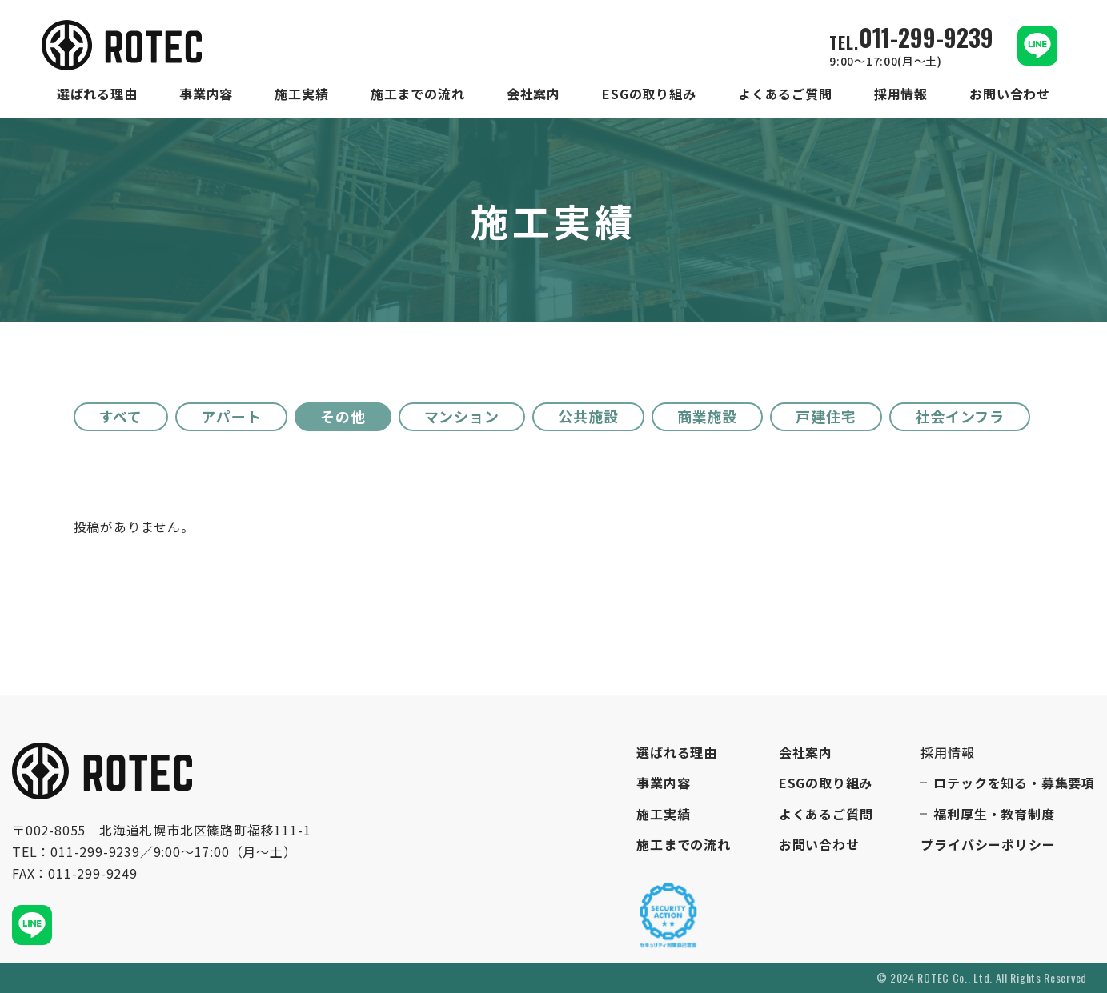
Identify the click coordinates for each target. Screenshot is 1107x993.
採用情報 (901, 94)
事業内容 (206, 94)
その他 (343, 416)
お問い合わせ (1009, 94)
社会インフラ (960, 416)
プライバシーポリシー (987, 844)
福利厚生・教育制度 (993, 814)
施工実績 (301, 94)
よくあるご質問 (785, 94)
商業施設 (707, 416)
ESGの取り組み (649, 94)
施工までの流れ (418, 94)
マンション (462, 416)
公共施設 (588, 416)
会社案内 (533, 94)
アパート (231, 416)
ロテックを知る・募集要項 (1014, 783)
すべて (121, 416)
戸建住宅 (826, 416)
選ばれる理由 (97, 94)
